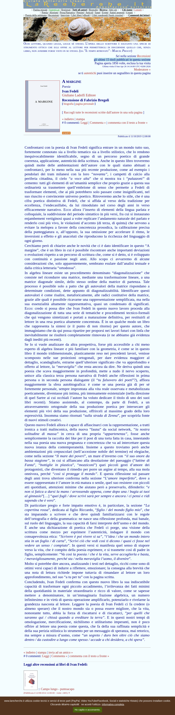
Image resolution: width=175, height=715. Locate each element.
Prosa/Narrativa (67, 12)
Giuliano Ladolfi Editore (79, 95)
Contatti (138, 10)
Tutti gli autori (79, 10)
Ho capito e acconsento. (87, 709)
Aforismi (54, 12)
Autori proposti (117, 12)
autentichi (90, 73)
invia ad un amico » (61, 652)
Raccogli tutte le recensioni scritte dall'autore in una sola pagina (103, 112)
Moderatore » (142, 69)
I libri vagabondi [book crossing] (107, 15)
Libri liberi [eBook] (80, 15)
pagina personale (85, 103)
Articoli (89, 12)
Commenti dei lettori (139, 15)
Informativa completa (113, 704)
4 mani (129, 12)
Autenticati (54, 10)
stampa (80, 119)
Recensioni (53, 15)
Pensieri (80, 12)
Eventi (105, 12)
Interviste (65, 15)
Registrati (66, 10)
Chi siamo (127, 10)
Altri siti (113, 10)
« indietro (68, 119)
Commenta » (98, 122)
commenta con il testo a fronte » (127, 122)
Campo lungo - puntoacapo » (49, 690)
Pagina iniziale (40, 10)
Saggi (97, 12)
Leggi (84, 122)
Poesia (45, 12)
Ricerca (103, 10)
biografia (68, 103)
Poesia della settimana (35, 15)
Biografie (93, 10)
